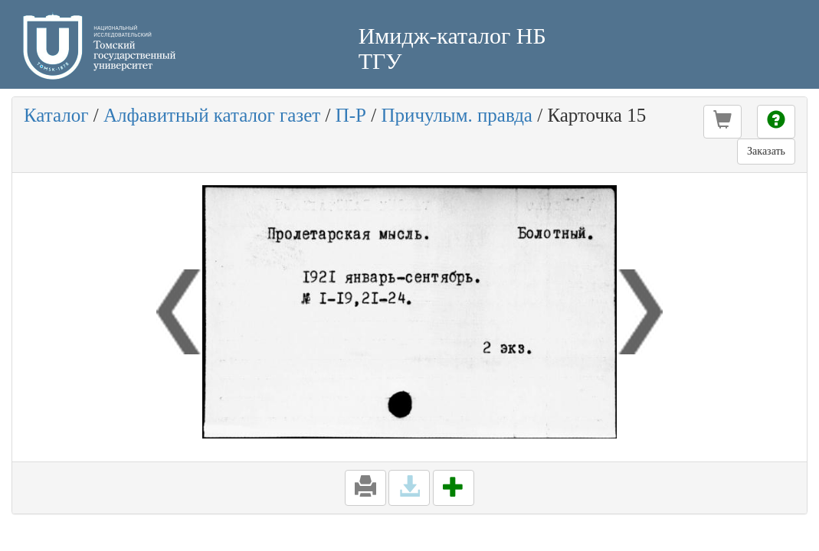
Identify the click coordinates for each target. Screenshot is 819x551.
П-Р (351, 115)
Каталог (56, 115)
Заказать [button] (766, 151)
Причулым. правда (456, 115)
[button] (722, 122)
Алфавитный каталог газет (211, 115)
